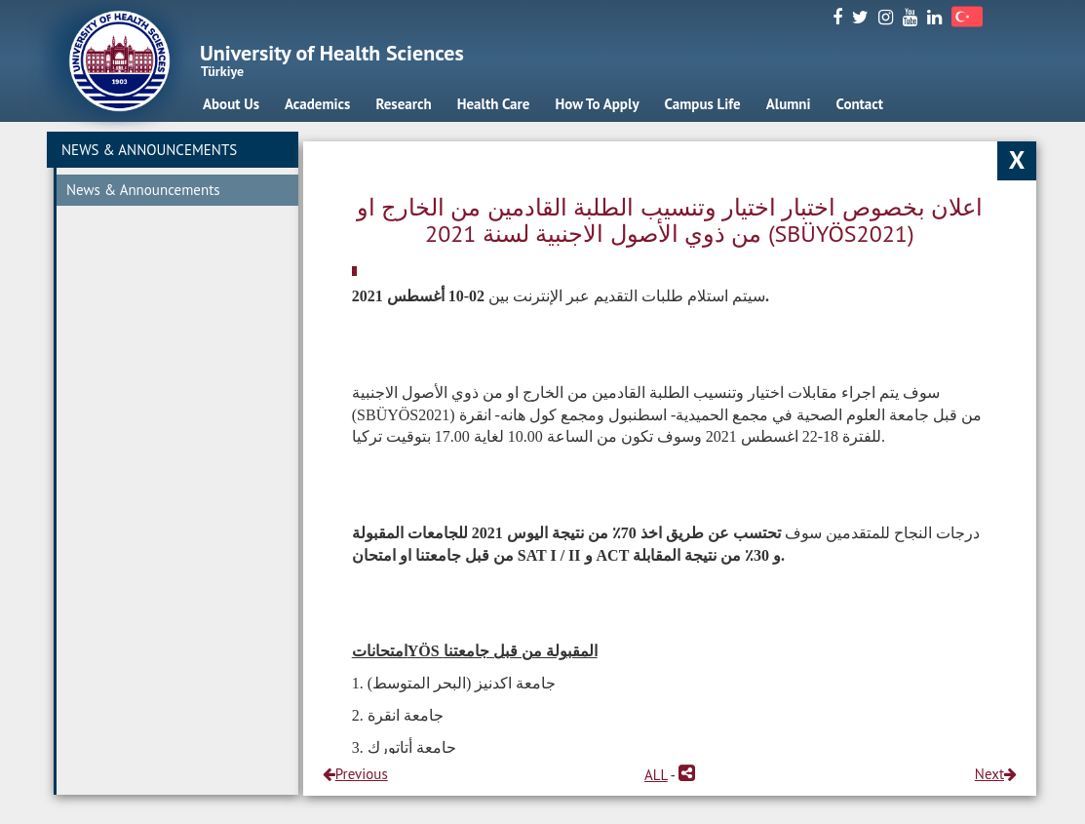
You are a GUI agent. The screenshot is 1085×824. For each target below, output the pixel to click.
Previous (355, 774)
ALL (656, 774)
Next (996, 774)
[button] (686, 774)
